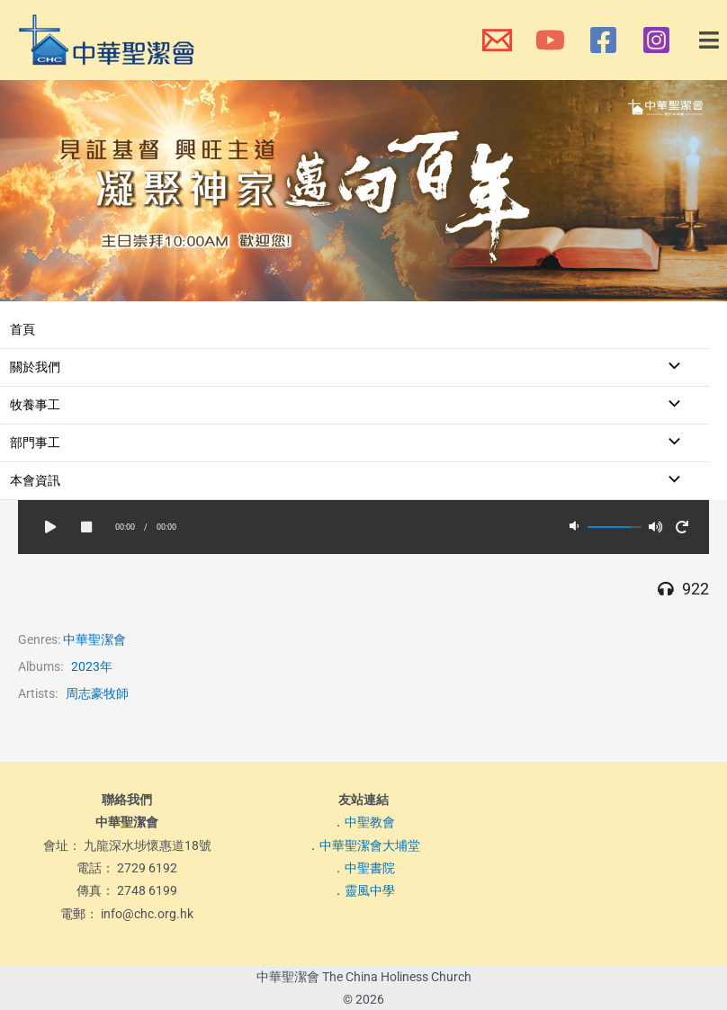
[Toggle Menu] (669, 367)
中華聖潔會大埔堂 (369, 845)
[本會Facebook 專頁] (603, 40)
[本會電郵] (497, 40)
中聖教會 (370, 822)
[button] (710, 40)
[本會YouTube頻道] (550, 40)
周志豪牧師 (97, 693)
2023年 (91, 666)
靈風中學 (370, 891)
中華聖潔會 (94, 639)
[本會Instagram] (656, 40)
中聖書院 (370, 868)
